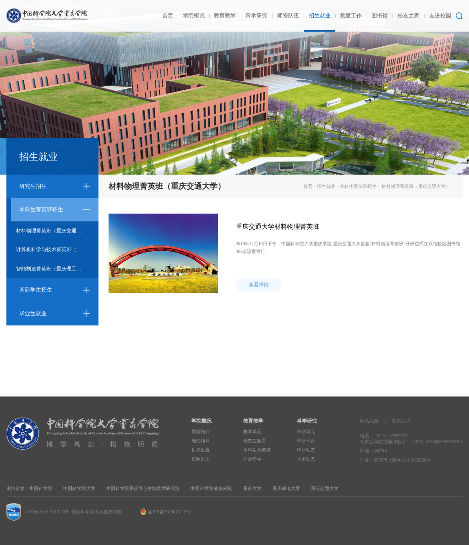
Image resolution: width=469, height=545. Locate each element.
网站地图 (369, 421)
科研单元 (306, 431)
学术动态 (306, 459)
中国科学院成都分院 (211, 488)
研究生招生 (33, 186)
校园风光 (200, 459)
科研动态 (306, 449)
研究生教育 (254, 440)
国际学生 (252, 459)
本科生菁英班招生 (41, 209)
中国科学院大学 (79, 488)
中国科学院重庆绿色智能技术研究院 (143, 488)
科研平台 (306, 440)
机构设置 (200, 449)
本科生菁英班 (257, 449)
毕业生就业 (33, 313)
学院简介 (200, 431)
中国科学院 (40, 488)
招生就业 (326, 186)
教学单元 (252, 431)
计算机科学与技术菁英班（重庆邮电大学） (57, 249)
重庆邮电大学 (286, 488)
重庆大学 (252, 488)
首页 (307, 186)
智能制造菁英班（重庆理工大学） (54, 268)
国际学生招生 (35, 289)
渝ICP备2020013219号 (169, 511)
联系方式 (401, 421)
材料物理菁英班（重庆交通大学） (54, 230)
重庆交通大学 (324, 488)
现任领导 (200, 440)
